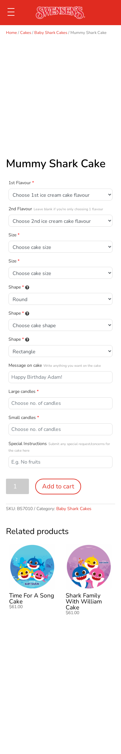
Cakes (25, 33)
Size (13, 235)
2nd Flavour (55, 209)
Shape (18, 287)
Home (11, 33)
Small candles (23, 418)
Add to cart (58, 486)
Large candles (23, 391)
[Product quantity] (17, 486)
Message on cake (54, 365)
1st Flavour (21, 183)
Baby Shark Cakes (50, 33)
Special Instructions (59, 447)
